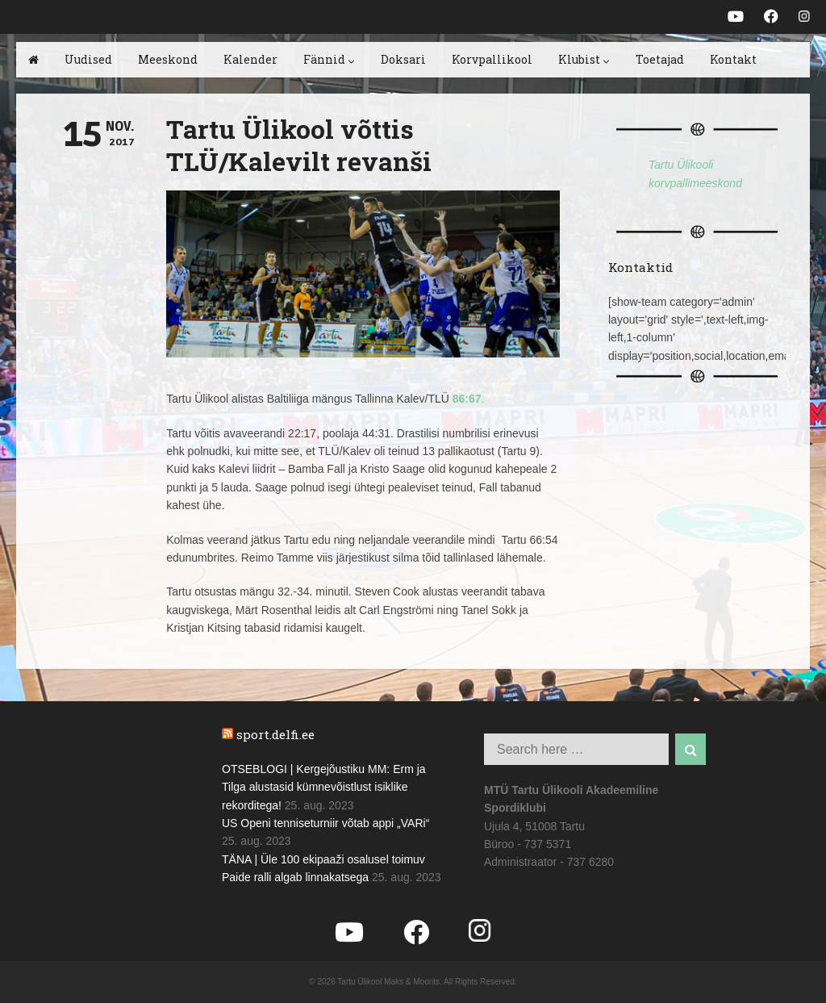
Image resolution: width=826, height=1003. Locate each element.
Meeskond (168, 59)
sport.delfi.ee (275, 734)
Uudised (88, 59)
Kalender (250, 59)
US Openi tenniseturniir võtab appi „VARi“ (325, 823)
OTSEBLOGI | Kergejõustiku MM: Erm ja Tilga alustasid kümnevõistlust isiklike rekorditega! (324, 787)
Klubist (584, 59)
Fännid (329, 59)
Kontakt (733, 59)
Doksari (403, 59)
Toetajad (660, 59)
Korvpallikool (492, 59)
